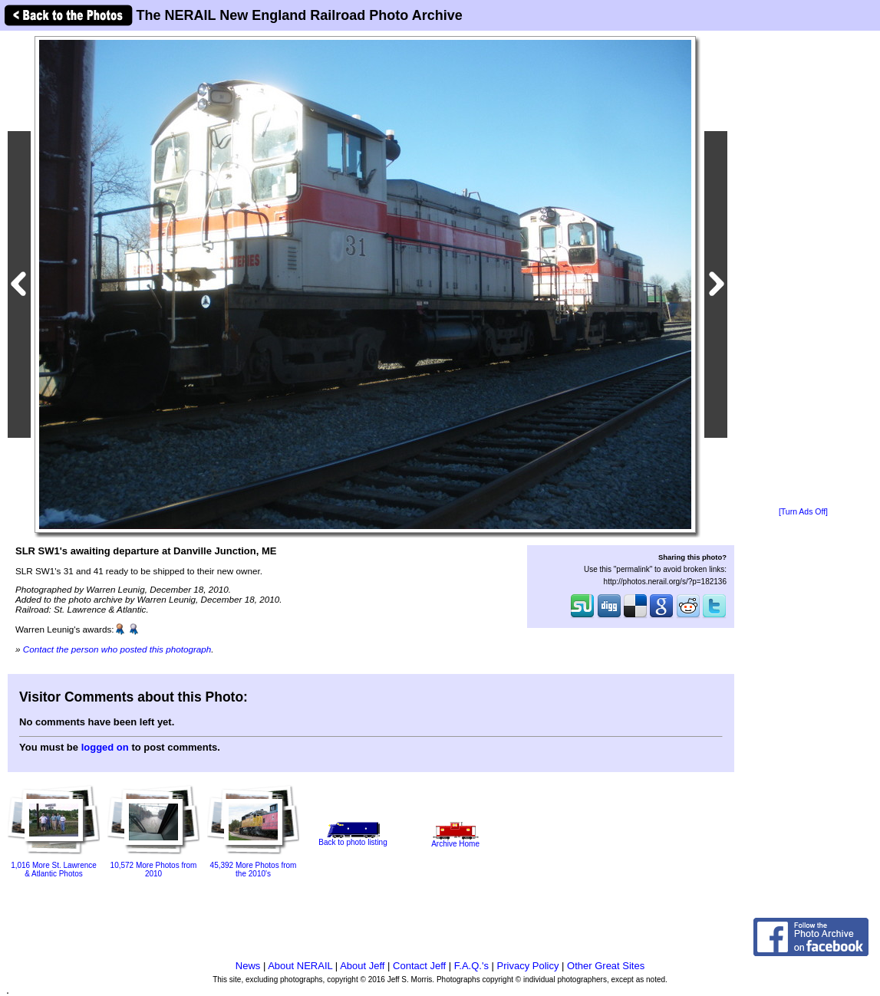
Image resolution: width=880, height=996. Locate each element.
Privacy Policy (528, 965)
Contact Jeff (419, 965)
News (248, 965)
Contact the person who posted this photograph (117, 649)
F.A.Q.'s (471, 965)
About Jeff (362, 965)
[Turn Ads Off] (803, 512)
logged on (105, 747)
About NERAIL (300, 965)
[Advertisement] (803, 270)
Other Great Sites (605, 965)
